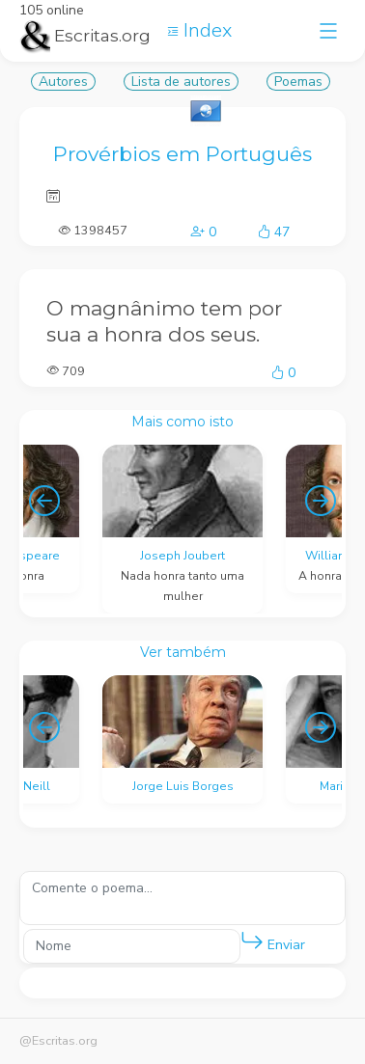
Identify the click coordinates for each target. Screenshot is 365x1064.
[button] (252, 941)
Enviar (272, 941)
